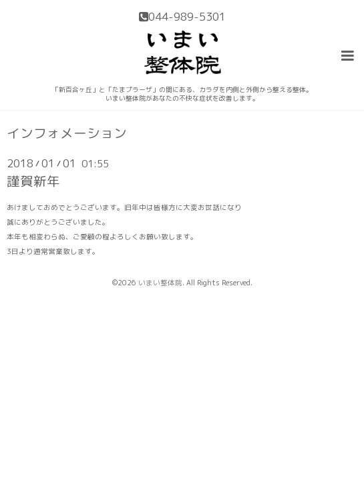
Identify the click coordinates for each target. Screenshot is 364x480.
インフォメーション (67, 133)
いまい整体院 (160, 282)
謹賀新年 (33, 181)
